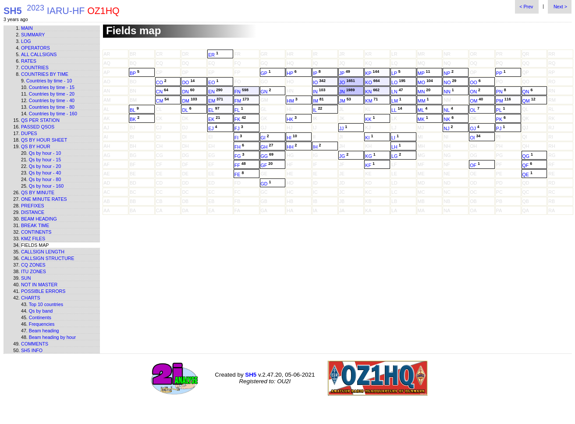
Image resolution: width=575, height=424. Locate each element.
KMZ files (33, 238)
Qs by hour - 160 (46, 186)
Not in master (39, 284)
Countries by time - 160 (53, 113)
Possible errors (43, 291)
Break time (35, 225)
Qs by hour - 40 (45, 172)
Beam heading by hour (52, 337)
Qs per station (40, 120)
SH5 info (32, 350)
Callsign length (42, 251)
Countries (35, 67)
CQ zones (33, 264)
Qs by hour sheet (44, 140)
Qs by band (41, 311)
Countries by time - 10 (49, 80)
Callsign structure (47, 258)
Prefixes (32, 205)
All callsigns (39, 54)
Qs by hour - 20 (45, 166)
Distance (32, 212)
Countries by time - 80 (52, 107)
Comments (34, 343)
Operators (35, 47)
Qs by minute (37, 192)
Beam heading (39, 218)
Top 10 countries (46, 304)
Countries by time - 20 (52, 93)
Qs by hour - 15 (45, 159)
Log (26, 41)
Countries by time (44, 74)
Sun (26, 278)
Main (27, 28)
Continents (36, 232)
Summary (33, 34)
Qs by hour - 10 (45, 153)
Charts (30, 297)
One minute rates (44, 199)
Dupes (29, 133)
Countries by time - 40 (52, 100)
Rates (28, 61)
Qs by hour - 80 (45, 179)
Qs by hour (35, 146)
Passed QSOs (37, 126)
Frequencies (42, 324)
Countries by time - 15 (52, 87)
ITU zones (33, 271)
